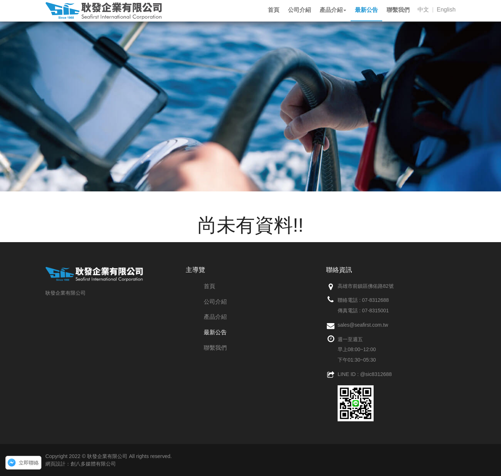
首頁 (209, 286)
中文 (423, 9)
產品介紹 (215, 317)
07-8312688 (375, 300)
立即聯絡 (29, 463)
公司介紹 (215, 302)
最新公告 (215, 332)
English (446, 9)
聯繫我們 (215, 348)
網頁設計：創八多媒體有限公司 (80, 464)
